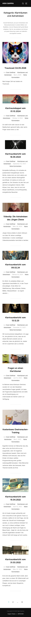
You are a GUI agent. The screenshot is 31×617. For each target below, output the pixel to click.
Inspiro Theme (11, 614)
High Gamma (8, 3)
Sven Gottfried (10, 72)
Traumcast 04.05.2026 (15, 68)
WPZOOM (20, 614)
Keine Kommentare (15, 166)
